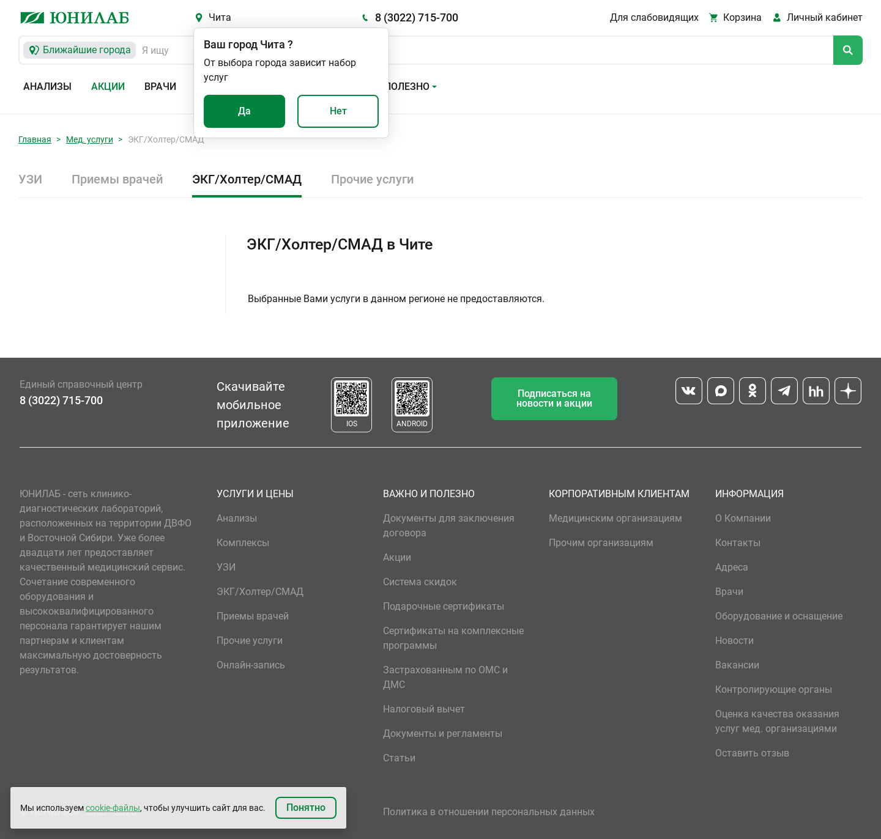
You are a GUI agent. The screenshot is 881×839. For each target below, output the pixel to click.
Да (244, 111)
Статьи (399, 758)
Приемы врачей (117, 179)
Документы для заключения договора (449, 525)
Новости (734, 640)
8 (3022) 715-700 (416, 17)
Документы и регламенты (442, 733)
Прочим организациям (601, 543)
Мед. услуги (89, 139)
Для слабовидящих (654, 17)
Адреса (731, 567)
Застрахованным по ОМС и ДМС (445, 677)
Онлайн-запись (251, 665)
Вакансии (737, 665)
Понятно (305, 807)
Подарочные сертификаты (443, 606)
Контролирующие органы (773, 689)
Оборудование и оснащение (778, 616)
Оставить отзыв (752, 753)
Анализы (47, 86)
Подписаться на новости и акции (554, 398)
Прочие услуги (372, 179)
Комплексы (243, 543)
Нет (338, 111)
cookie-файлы (113, 808)
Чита (220, 17)
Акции (108, 86)
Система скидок (420, 582)
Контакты (737, 543)
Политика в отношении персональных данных (489, 812)
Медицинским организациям (615, 518)
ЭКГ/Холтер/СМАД (247, 179)
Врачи (160, 86)
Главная (34, 139)
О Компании (743, 518)
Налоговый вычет (424, 709)
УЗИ (30, 179)
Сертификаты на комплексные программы (453, 638)
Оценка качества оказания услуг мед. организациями (777, 721)
